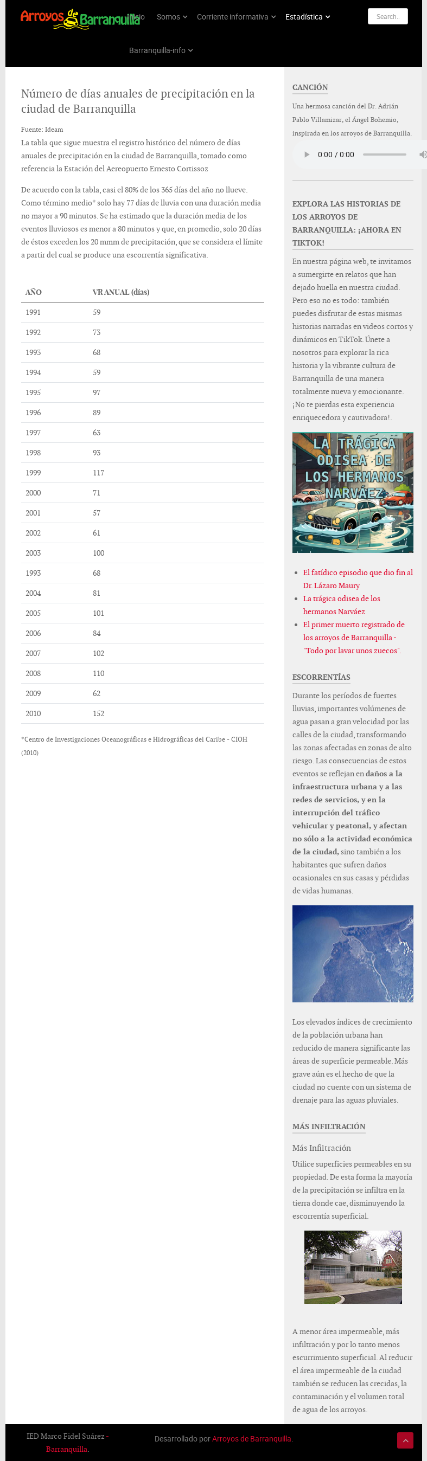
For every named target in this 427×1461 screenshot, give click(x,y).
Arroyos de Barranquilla (251, 1438)
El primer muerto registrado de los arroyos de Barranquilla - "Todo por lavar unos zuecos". (354, 637)
